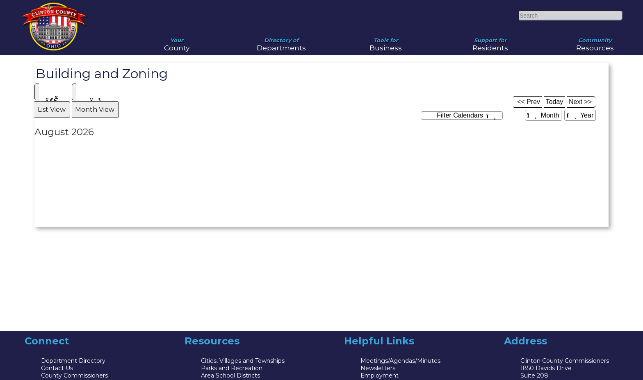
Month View (95, 85)
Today (554, 82)
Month (543, 95)
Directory (533, 370)
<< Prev (528, 82)
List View (52, 85)
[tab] (52, 81)
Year (580, 95)
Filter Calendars (466, 96)
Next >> (580, 82)
